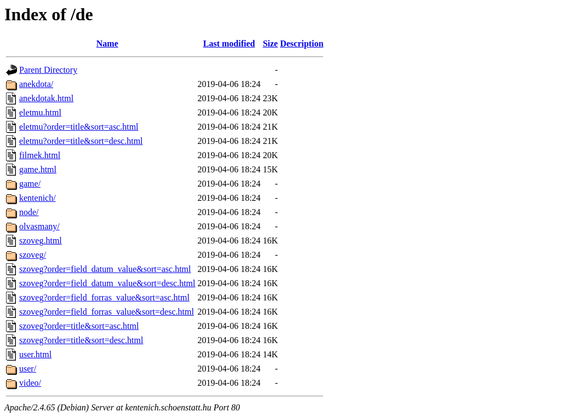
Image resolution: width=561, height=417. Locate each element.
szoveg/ (32, 254)
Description (301, 43)
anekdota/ (36, 84)
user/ (27, 368)
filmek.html (39, 155)
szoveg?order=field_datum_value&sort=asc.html (105, 269)
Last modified (229, 43)
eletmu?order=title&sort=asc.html (79, 126)
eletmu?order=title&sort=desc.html (81, 141)
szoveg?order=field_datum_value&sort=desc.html (107, 283)
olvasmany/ (39, 226)
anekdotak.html (46, 98)
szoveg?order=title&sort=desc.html (81, 340)
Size (270, 43)
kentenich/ (37, 197)
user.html (35, 354)
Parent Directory (48, 69)
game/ (30, 183)
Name (107, 43)
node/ (29, 212)
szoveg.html (40, 240)
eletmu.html (40, 112)
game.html (37, 169)
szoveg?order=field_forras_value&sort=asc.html (104, 297)
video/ (30, 382)
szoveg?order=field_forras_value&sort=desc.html (106, 311)
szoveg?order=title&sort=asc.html (79, 326)
